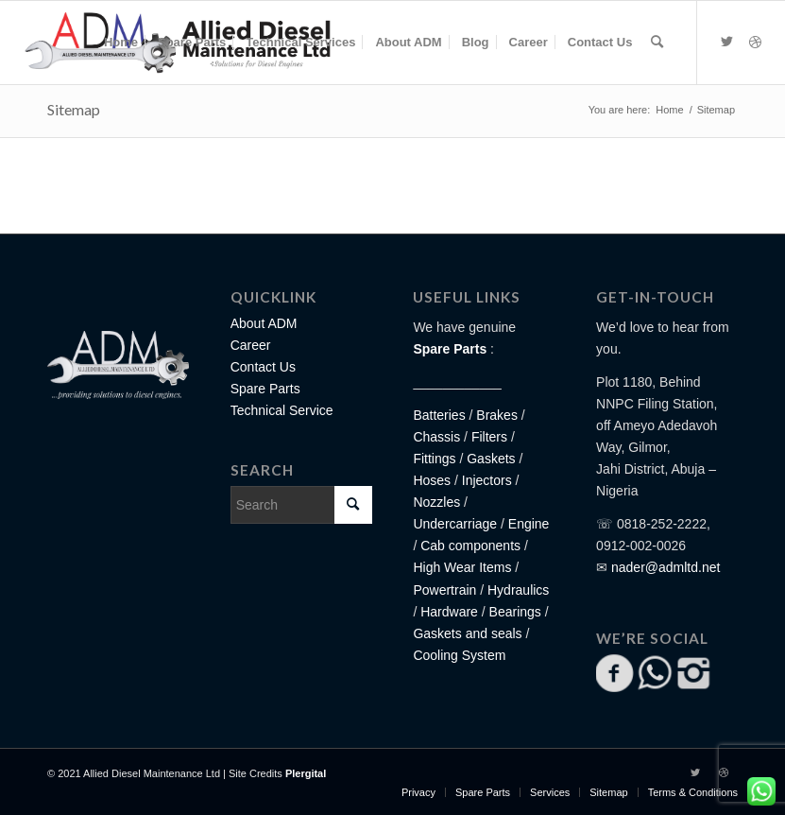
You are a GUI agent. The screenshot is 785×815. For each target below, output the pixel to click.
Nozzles (436, 502)
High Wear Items (462, 567)
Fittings (434, 458)
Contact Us (263, 366)
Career (250, 345)
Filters (489, 436)
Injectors (487, 480)
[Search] (657, 42)
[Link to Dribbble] (755, 41)
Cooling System (459, 655)
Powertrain (444, 590)
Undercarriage (455, 523)
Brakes (497, 415)
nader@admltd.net (665, 567)
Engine (529, 523)
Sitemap (73, 109)
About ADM (264, 323)
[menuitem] (120, 42)
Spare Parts (265, 388)
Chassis (436, 436)
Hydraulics (518, 590)
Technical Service (281, 410)
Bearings (515, 611)
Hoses (432, 480)
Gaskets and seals (467, 633)
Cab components (468, 545)
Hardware (449, 611)
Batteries (439, 415)
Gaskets (491, 458)
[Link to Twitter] (726, 41)
